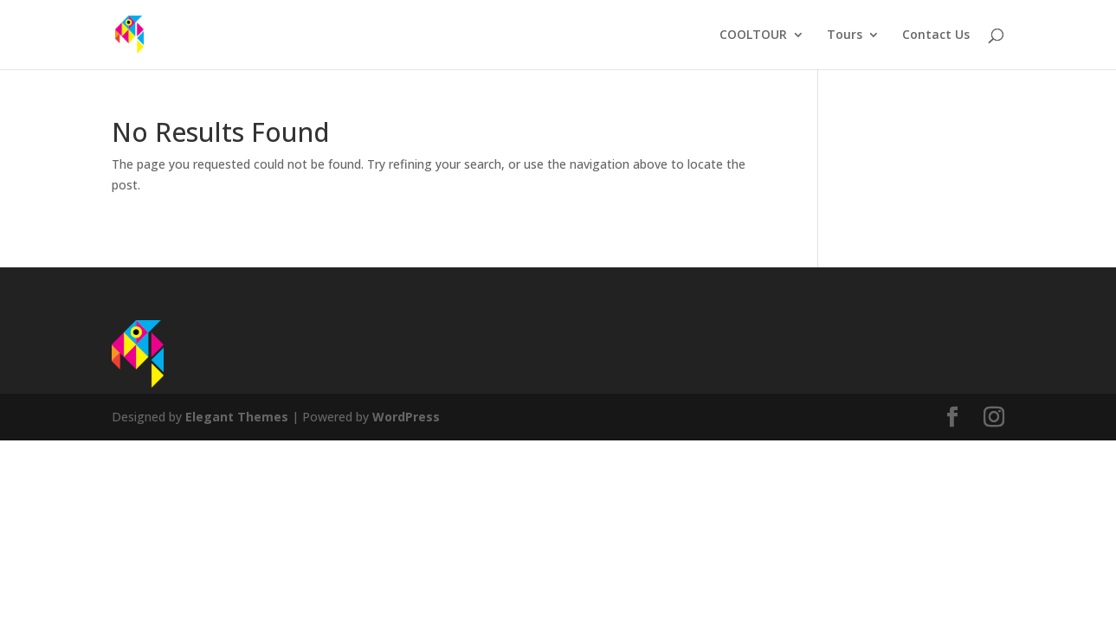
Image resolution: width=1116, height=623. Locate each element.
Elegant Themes (236, 416)
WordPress (406, 416)
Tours (844, 35)
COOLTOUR (753, 35)
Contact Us (936, 35)
